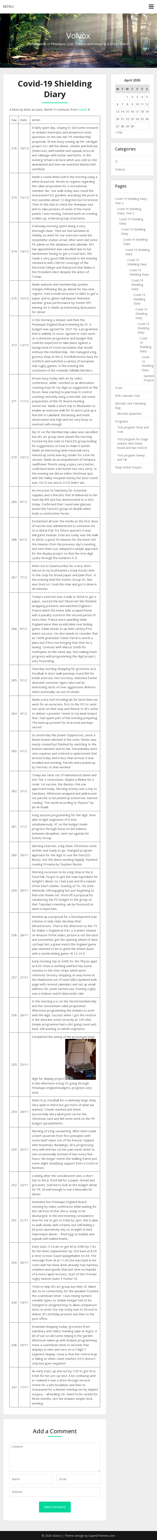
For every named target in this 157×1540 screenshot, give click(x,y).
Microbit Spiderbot (129, 414)
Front (118, 388)
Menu (8, 6)
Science (120, 169)
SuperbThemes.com (102, 1536)
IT (116, 161)
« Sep (118, 132)
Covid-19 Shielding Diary (137, 284)
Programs (121, 421)
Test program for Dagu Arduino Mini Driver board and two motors (132, 443)
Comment (54, 1457)
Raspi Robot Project (128, 467)
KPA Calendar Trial (127, 396)
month (82, 109)
